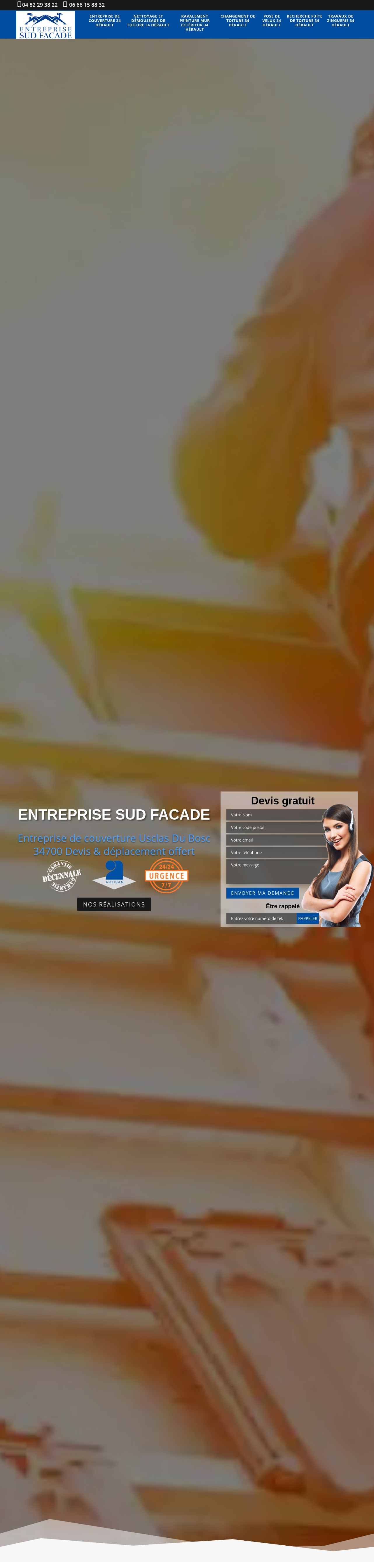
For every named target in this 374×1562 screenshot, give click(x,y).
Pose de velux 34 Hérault (272, 20)
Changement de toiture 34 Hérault (238, 20)
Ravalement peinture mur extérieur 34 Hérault (195, 23)
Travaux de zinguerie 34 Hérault (340, 20)
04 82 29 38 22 (40, 4)
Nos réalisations (114, 904)
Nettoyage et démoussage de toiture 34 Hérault (148, 20)
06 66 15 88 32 (86, 4)
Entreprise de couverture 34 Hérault (104, 20)
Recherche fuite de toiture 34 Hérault (304, 20)
